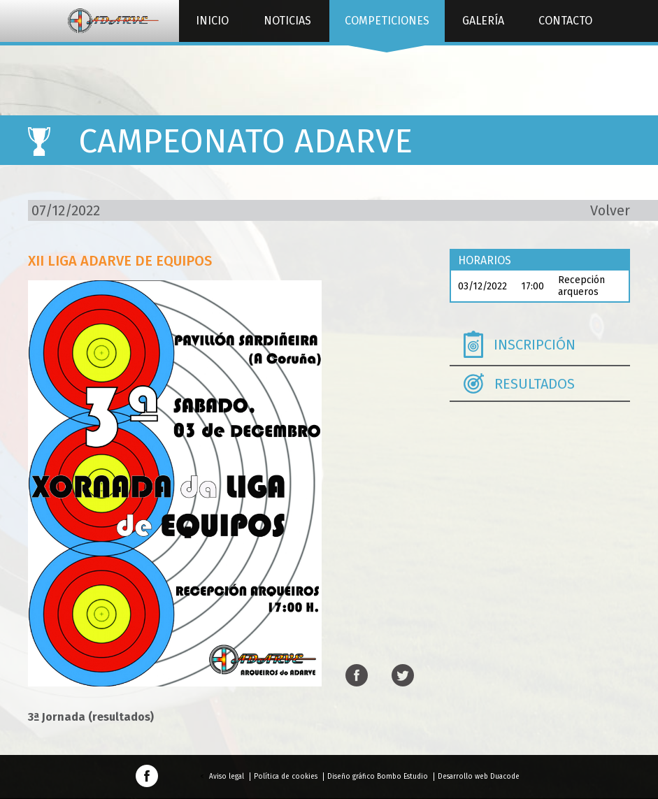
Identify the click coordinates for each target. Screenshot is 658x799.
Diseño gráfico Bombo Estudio (377, 776)
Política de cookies (285, 776)
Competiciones (386, 28)
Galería (483, 20)
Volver (610, 210)
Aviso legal (226, 776)
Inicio (212, 20)
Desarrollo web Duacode (479, 776)
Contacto (565, 20)
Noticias (287, 20)
